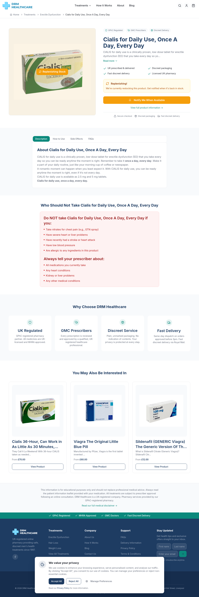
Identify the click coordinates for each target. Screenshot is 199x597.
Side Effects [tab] (76, 139)
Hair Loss (53, 542)
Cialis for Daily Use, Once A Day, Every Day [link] (87, 14)
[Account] (186, 5)
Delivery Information (131, 542)
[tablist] (99, 139)
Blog (131, 5)
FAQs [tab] (91, 139)
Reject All (73, 581)
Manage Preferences (99, 581)
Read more (110, 60)
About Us (89, 537)
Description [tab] (41, 139)
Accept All (56, 581)
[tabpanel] (99, 165)
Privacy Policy (128, 548)
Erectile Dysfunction (59, 537)
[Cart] (193, 5)
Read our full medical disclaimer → (99, 505)
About (120, 5)
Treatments (83, 5)
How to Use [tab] (59, 139)
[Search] (180, 5)
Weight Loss (55, 548)
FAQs (123, 537)
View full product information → (147, 107)
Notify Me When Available (147, 100)
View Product (38, 469)
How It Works (104, 5)
